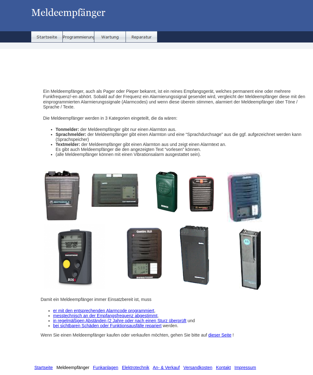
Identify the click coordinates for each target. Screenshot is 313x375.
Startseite (43, 367)
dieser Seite (219, 335)
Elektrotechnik (135, 367)
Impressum (245, 367)
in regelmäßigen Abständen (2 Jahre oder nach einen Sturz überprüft (119, 320)
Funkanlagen (105, 367)
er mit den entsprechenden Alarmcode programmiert (103, 310)
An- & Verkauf (166, 367)
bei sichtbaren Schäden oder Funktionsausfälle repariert (107, 325)
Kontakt (223, 367)
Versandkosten (197, 367)
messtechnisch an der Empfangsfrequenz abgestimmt (105, 315)
